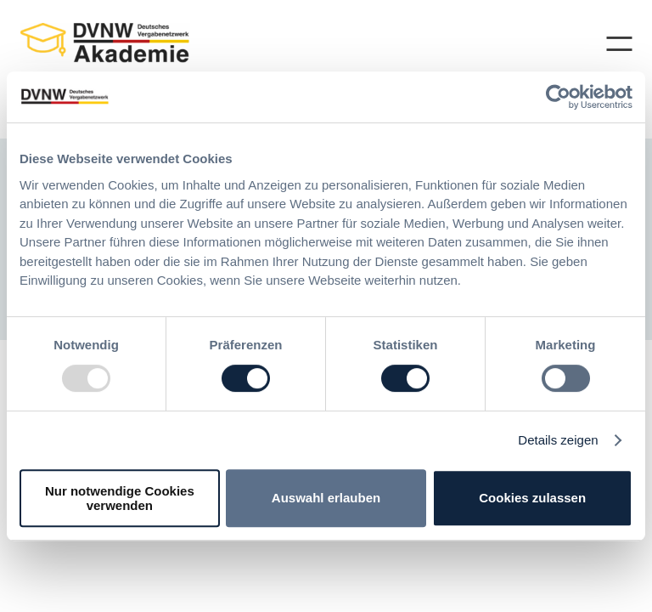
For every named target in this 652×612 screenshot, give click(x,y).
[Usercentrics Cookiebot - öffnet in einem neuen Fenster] (558, 97)
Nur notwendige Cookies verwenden (119, 498)
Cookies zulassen (532, 497)
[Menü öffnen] (612, 44)
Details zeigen (558, 440)
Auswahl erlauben (326, 497)
